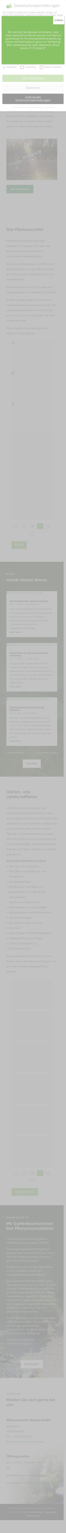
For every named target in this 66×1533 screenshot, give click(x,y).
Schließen (58, 20)
